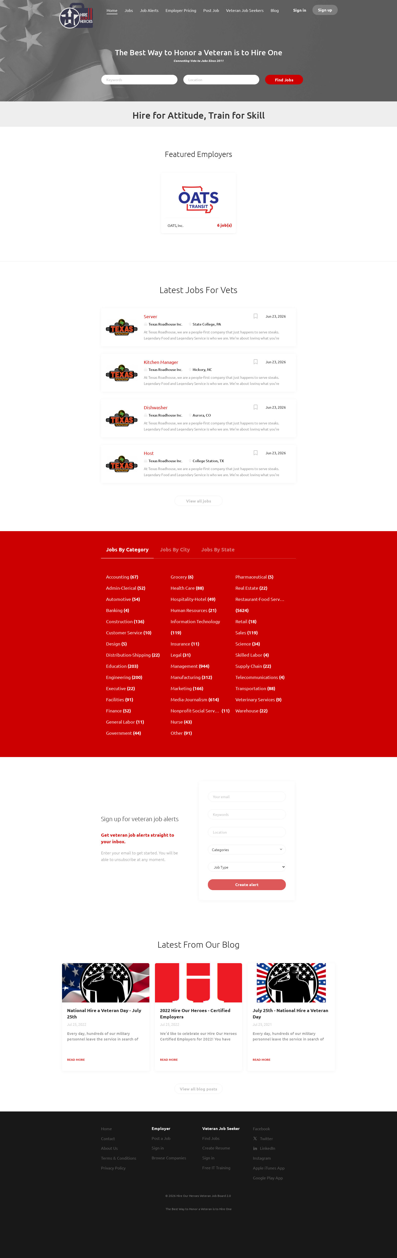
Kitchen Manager (161, 362)
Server (150, 316)
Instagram (262, 1157)
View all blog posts (198, 1088)
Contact (108, 1138)
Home (106, 1128)
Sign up (325, 9)
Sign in (299, 10)
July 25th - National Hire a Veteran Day (290, 1013)
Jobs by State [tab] (218, 549)
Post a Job (161, 1138)
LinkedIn (267, 1148)
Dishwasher (156, 407)
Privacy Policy (113, 1167)
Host (149, 453)
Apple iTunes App (269, 1167)
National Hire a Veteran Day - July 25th (104, 1013)
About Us (109, 1148)
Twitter (266, 1138)
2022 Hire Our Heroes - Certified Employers (195, 1013)
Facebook (261, 1128)
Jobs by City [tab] (175, 549)
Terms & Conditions (118, 1157)
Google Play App (268, 1177)
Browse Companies (169, 1157)
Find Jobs (284, 79)
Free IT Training (216, 1167)
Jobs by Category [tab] (127, 549)
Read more (76, 1059)
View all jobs (198, 501)
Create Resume (216, 1147)
